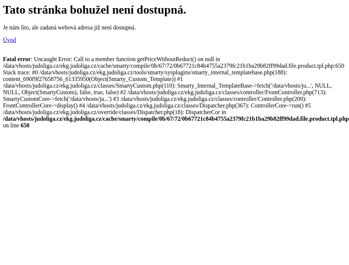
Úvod (9, 40)
